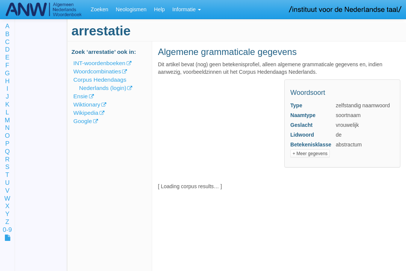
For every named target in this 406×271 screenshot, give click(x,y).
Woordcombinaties (97, 71)
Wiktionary (86, 104)
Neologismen (131, 9)
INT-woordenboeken (99, 63)
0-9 (7, 230)
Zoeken (100, 9)
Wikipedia (85, 113)
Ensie (80, 96)
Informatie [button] (186, 9)
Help (159, 9)
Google (82, 121)
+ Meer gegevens (310, 153)
